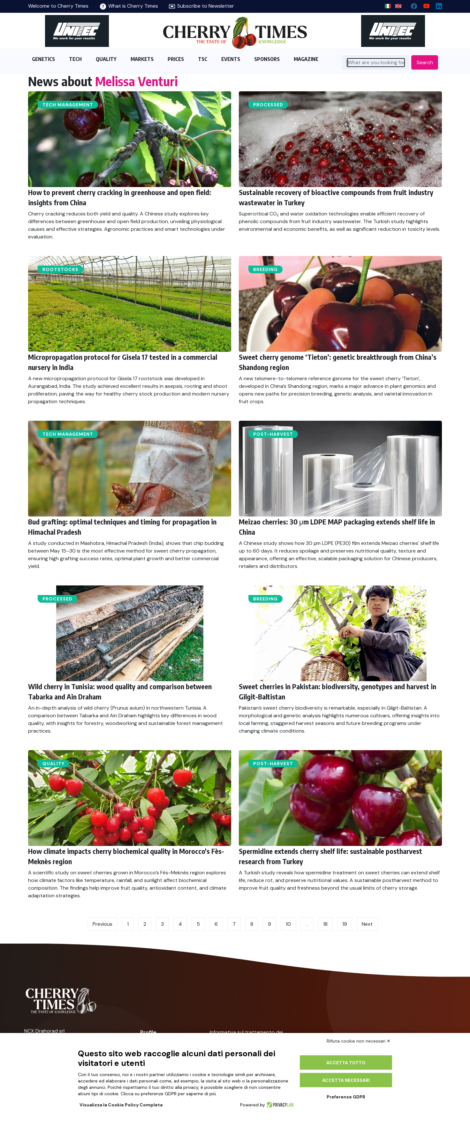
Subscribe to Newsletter (201, 6)
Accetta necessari (346, 1080)
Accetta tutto (346, 1063)
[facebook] (411, 4)
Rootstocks (60, 269)
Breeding (265, 269)
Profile (148, 1032)
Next (367, 924)
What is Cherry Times (129, 6)
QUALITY (106, 59)
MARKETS (142, 59)
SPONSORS (267, 59)
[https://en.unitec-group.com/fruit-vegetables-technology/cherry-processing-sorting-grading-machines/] (77, 31)
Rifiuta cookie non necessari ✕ (358, 1041)
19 (344, 924)
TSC (202, 59)
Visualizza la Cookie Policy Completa (121, 1105)
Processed (268, 105)
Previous (102, 924)
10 (288, 924)
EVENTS (230, 59)
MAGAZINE (306, 59)
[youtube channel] (423, 4)
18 (325, 924)
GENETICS (43, 59)
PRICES (176, 59)
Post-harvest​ (273, 434)
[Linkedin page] (436, 4)
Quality (53, 763)
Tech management (67, 105)
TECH (75, 59)
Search (425, 62)
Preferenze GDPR (346, 1097)
